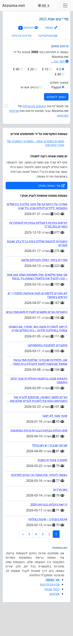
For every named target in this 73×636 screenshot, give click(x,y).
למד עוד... (60, 61)
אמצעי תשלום (59, 82)
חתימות (28, 27)
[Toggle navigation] (65, 5)
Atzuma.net (13, 5)
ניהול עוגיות (52, 589)
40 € (16, 69)
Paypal (56, 87)
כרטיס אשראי (29, 87)
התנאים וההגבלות (34, 106)
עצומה (51, 27)
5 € (59, 69)
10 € (45, 69)
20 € (31, 69)
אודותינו (54, 594)
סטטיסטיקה (47, 35)
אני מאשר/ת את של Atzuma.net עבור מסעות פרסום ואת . (39, 111)
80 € (58, 74)
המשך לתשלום (56, 97)
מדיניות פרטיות (22, 35)
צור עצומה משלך (51, 185)
